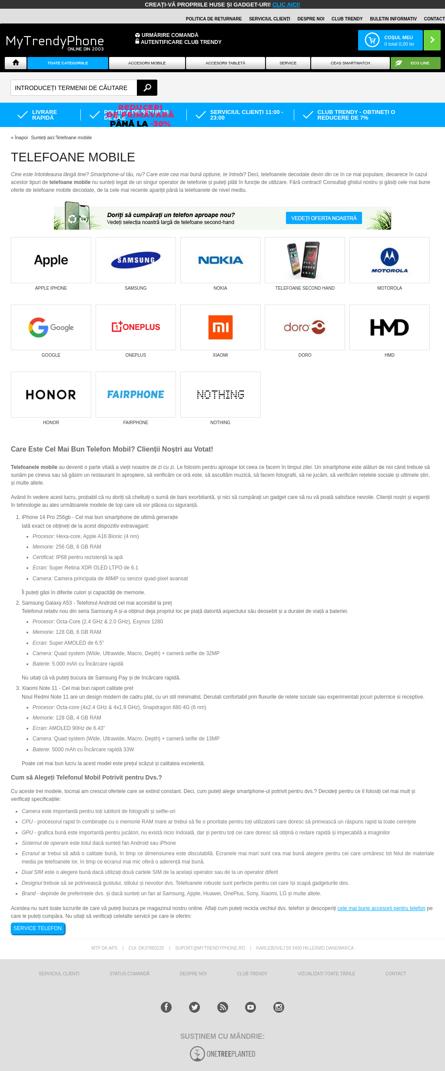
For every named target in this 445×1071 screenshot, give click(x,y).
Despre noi (311, 19)
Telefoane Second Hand (305, 288)
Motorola (389, 288)
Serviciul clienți (269, 19)
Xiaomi (220, 355)
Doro (305, 355)
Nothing (220, 422)
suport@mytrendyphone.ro (210, 948)
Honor (51, 422)
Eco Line (420, 63)
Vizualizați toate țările (326, 973)
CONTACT (395, 973)
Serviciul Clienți (59, 973)
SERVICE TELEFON (37, 928)
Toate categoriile (67, 63)
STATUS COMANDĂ (129, 973)
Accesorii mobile (147, 63)
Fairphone (135, 422)
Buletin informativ (393, 19)
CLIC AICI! (286, 4)
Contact (434, 19)
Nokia (220, 288)
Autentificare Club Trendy (178, 41)
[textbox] (83, 88)
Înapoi (21, 137)
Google (51, 355)
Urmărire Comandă (170, 35)
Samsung (136, 288)
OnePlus (135, 355)
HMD (390, 355)
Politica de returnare (214, 19)
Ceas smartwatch (350, 63)
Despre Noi (193, 973)
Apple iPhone (51, 288)
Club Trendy (347, 19)
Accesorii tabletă (225, 63)
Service (287, 63)
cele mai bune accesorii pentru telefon (381, 908)
